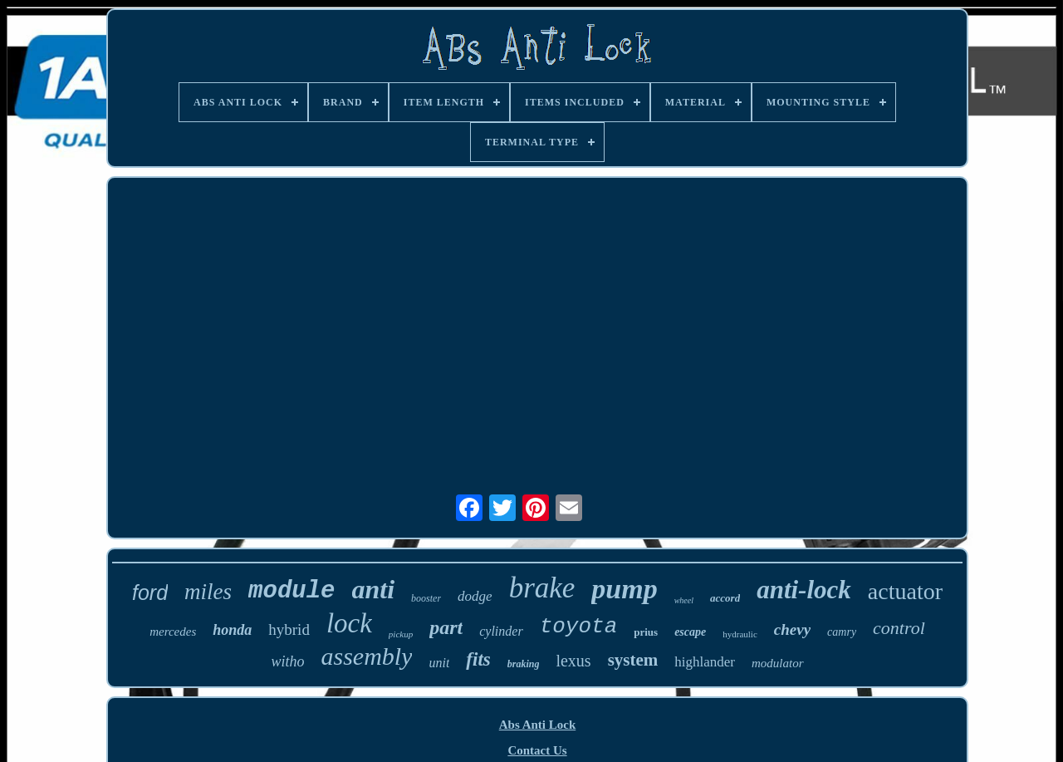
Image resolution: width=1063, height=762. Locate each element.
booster (426, 598)
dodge (475, 596)
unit (439, 663)
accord (725, 598)
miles (208, 591)
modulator (778, 663)
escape (690, 632)
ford (150, 592)
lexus (573, 660)
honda (232, 630)
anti (373, 589)
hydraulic (740, 634)
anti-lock (804, 589)
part (446, 627)
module (291, 591)
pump (624, 588)
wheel (683, 600)
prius (646, 632)
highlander (704, 662)
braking (523, 664)
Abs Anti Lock (537, 724)
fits (478, 659)
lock (349, 623)
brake (542, 588)
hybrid (289, 629)
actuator (905, 591)
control (899, 627)
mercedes (172, 631)
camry (841, 632)
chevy (792, 629)
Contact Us (536, 750)
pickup (401, 634)
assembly (366, 656)
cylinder (500, 631)
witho (287, 661)
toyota (579, 626)
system (633, 660)
